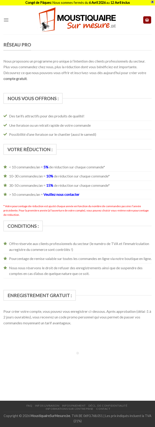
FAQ (29, 405)
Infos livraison (47, 405)
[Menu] (6, 19)
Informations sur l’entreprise (69, 408)
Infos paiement (74, 405)
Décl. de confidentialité (108, 405)
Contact (103, 408)
